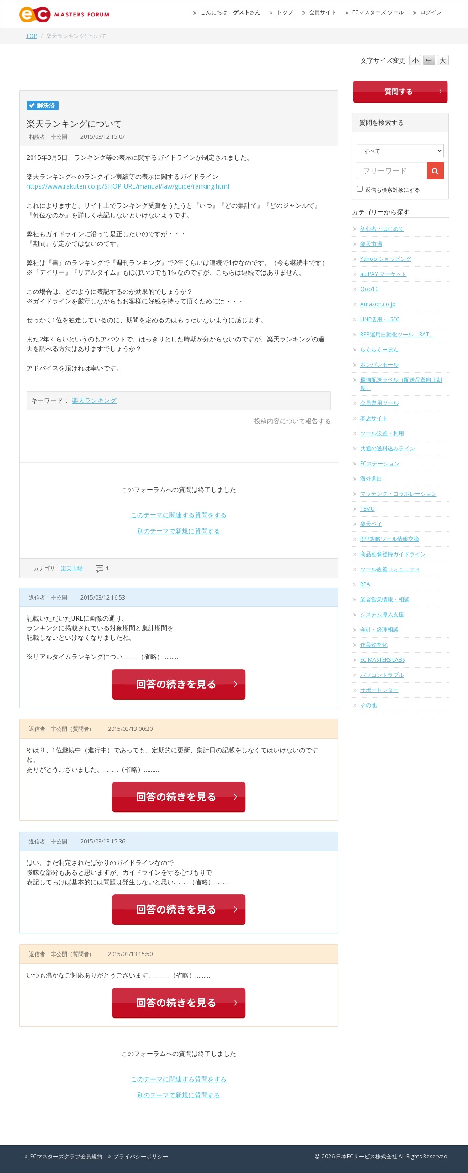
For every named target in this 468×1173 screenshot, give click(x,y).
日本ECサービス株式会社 (366, 1156)
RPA (365, 584)
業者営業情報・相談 (385, 599)
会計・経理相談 (379, 629)
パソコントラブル (382, 675)
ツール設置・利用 (382, 433)
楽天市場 (72, 568)
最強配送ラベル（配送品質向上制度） (401, 384)
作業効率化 (374, 645)
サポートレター (379, 690)
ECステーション (379, 463)
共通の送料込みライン (387, 448)
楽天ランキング (94, 400)
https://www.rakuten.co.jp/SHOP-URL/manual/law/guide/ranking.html (128, 186)
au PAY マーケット (383, 274)
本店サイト (374, 418)
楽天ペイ (371, 524)
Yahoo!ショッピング (385, 259)
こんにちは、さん (230, 12)
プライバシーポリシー (140, 1156)
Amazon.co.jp (378, 304)
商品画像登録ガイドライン (393, 554)
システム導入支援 (382, 614)
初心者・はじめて (382, 228)
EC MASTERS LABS (382, 660)
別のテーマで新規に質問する (178, 530)
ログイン (431, 12)
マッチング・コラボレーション (398, 493)
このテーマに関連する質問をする (179, 514)
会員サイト (322, 12)
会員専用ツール (379, 403)
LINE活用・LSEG (380, 319)
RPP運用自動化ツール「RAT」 (397, 334)
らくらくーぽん (379, 349)
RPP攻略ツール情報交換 (389, 539)
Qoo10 (369, 289)
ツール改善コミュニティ (390, 569)
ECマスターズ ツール (378, 12)
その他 (368, 705)
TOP (31, 36)
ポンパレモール (379, 364)
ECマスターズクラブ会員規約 (66, 1156)
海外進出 (371, 478)
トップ (285, 12)
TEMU (367, 509)
